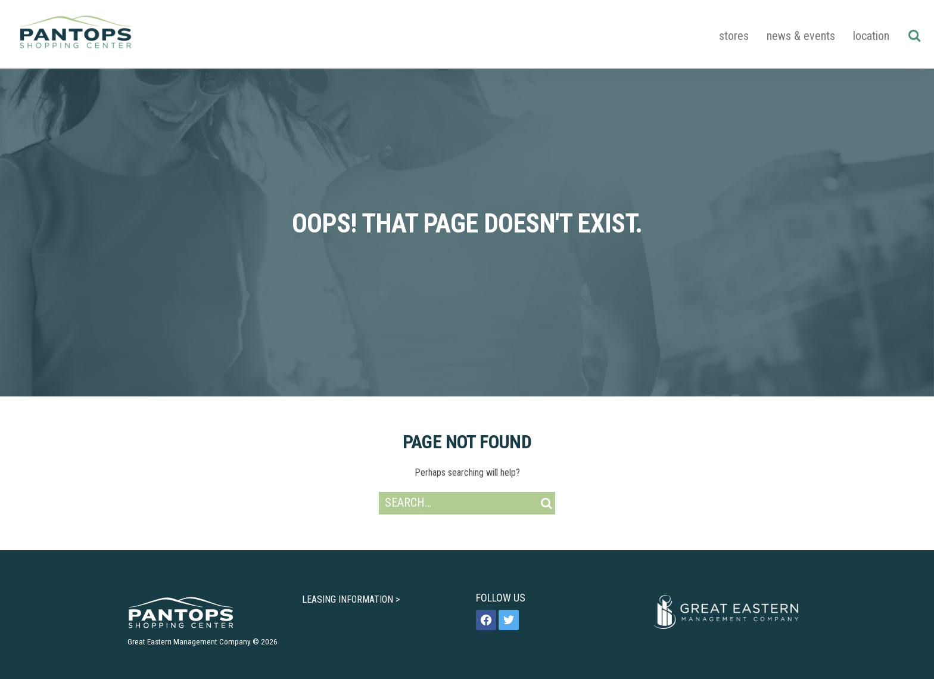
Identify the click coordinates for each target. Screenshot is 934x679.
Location (871, 36)
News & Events (801, 36)
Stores (734, 36)
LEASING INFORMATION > (351, 599)
